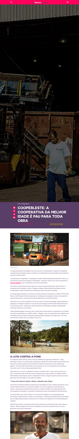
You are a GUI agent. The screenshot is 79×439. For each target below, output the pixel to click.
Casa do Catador (15, 283)
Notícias (53, 224)
